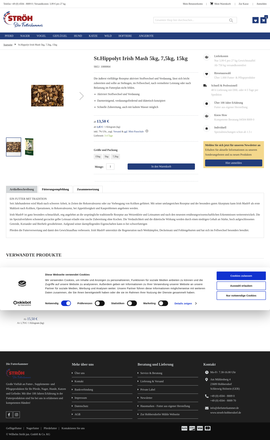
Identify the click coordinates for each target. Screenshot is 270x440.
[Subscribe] (233, 163)
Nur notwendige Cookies (241, 425)
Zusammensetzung (88, 189)
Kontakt (79, 381)
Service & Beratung (151, 373)
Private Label (147, 389)
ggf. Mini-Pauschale (134, 131)
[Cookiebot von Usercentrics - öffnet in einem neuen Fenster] (22, 433)
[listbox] (146, 157)
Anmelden (262, 4)
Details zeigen (183, 433)
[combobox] (195, 20)
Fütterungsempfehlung (55, 189)
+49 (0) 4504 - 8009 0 (222, 395)
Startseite (7, 44)
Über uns (80, 373)
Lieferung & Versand (152, 381)
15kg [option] (97, 156)
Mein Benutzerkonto (193, 4)
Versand (117, 131)
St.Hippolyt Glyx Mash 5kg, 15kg (30, 304)
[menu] (135, 35)
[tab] (21, 189)
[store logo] (55, 19)
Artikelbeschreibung (22, 189)
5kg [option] (106, 156)
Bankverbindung (84, 389)
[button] (82, 96)
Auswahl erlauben (241, 415)
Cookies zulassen (241, 405)
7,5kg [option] (115, 156)
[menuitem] (9, 35)
